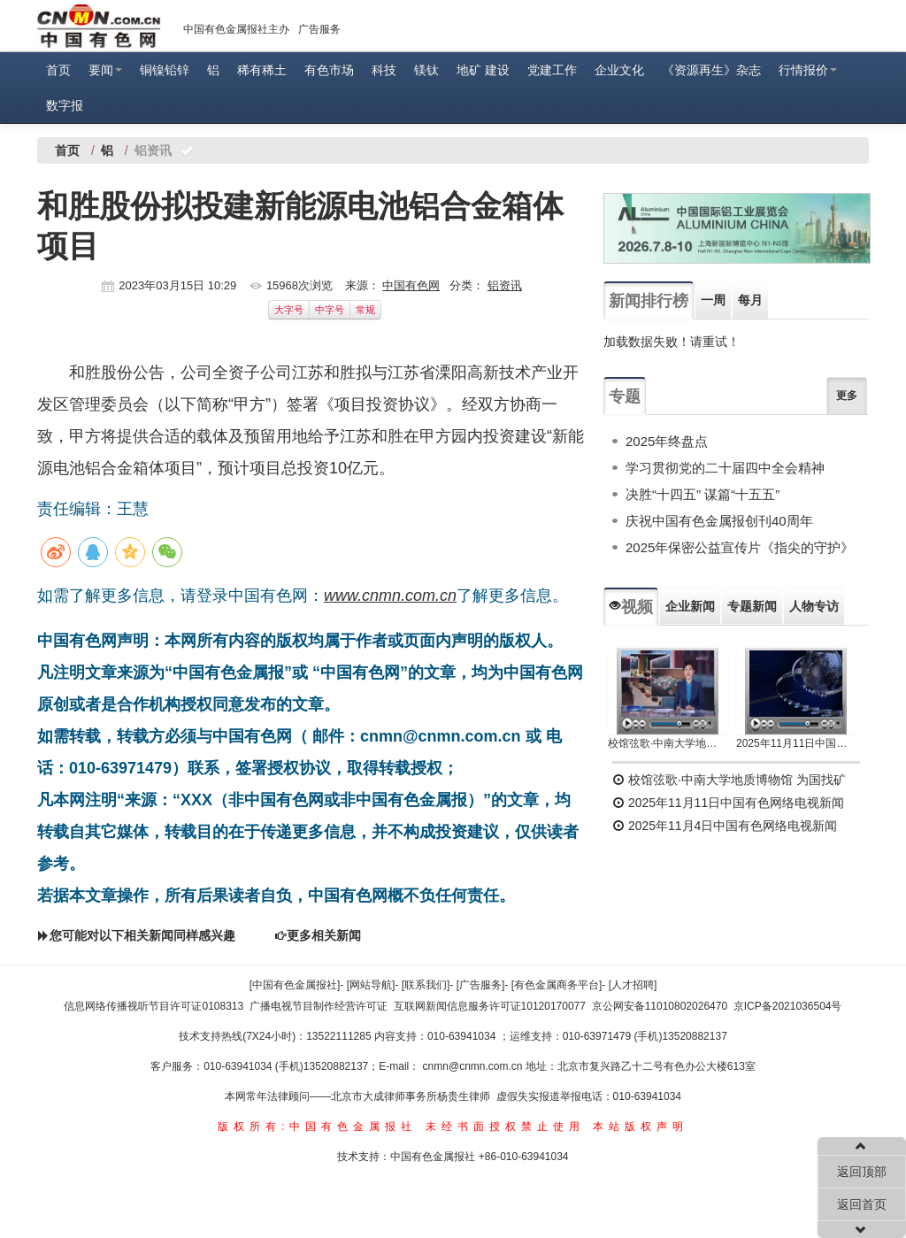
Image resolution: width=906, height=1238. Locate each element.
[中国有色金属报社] (295, 985)
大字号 (288, 309)
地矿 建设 (483, 70)
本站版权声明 (640, 1126)
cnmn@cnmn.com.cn (474, 1066)
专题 (625, 396)
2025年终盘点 (667, 441)
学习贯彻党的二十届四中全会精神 (725, 467)
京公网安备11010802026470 (659, 1006)
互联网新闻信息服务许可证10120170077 (490, 1006)
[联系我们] (426, 985)
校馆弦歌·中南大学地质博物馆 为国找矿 (729, 780)
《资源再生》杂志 (711, 70)
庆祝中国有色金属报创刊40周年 (719, 520)
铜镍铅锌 (164, 70)
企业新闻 (690, 606)
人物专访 (814, 606)
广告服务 (319, 29)
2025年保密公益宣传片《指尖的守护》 (740, 547)
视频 (631, 607)
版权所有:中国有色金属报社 (317, 1126)
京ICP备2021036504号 (787, 1006)
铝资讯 (505, 285)
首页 (58, 70)
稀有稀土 (262, 70)
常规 (365, 309)
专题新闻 (752, 606)
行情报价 (808, 70)
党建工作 (552, 70)
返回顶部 (862, 1172)
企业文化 (619, 70)
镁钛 (426, 70)
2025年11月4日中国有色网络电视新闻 (724, 826)
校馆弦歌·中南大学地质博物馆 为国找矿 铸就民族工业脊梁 (667, 743)
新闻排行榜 (648, 301)
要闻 (105, 70)
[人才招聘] (633, 985)
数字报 (64, 105)
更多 (846, 395)
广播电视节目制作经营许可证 (319, 1006)
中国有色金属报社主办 (236, 29)
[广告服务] (481, 985)
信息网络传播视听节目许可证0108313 (153, 1006)
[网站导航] (371, 985)
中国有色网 (411, 285)
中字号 (329, 309)
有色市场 (329, 70)
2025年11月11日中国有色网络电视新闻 (796, 743)
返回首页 (862, 1204)
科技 (384, 70)
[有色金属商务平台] (557, 985)
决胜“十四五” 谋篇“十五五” (702, 494)
